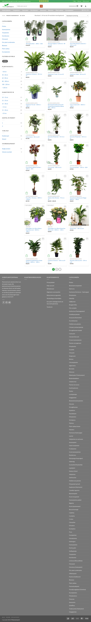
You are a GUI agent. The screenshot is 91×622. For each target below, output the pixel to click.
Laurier (71, 436)
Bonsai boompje (73, 509)
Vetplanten (72, 474)
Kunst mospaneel (74, 497)
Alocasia (71, 404)
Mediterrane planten (75, 324)
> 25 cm (4, 113)
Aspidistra (72, 410)
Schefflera (72, 605)
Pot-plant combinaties (8, 42)
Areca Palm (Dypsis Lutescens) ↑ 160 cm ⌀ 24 (78, 44)
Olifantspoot (72, 573)
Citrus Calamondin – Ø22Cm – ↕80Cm (78, 105)
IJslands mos (72, 381)
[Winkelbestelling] (77, 15)
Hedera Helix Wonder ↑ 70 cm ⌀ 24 (56, 198)
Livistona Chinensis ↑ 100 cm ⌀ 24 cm (56, 261)
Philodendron (73, 596)
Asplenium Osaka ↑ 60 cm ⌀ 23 (78, 74)
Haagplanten (72, 397)
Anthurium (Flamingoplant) (77, 311)
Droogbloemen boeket (75, 330)
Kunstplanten (69, 10)
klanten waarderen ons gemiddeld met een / (60, 0)
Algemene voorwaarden (53, 292)
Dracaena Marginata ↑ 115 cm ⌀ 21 (56, 137)
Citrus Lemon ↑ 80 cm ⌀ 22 (32, 137)
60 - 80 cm (5, 78)
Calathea (71, 512)
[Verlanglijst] (81, 6)
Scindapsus (72, 420)
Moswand (43, 10)
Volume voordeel (7, 152)
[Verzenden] (41, 6)
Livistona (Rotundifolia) (75, 560)
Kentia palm (72, 548)
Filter (5, 61)
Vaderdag (72, 461)
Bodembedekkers (74, 378)
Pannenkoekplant (74, 586)
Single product (6, 148)
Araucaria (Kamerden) (75, 317)
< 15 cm (4, 107)
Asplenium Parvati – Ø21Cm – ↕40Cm (33, 105)
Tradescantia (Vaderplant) (76, 608)
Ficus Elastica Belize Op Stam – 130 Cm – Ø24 (34, 168)
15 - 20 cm (5, 110)
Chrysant (71, 353)
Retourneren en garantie (54, 295)
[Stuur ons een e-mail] (9, 302)
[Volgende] (59, 269)
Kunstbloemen (73, 321)
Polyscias (71, 599)
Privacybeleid (50, 282)
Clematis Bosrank (74, 337)
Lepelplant (72, 468)
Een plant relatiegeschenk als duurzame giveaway (55, 303)
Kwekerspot (5, 136)
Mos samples (73, 308)
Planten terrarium (74, 385)
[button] (73, 6)
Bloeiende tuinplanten (75, 285)
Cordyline (72, 516)
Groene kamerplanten (75, 340)
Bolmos (71, 359)
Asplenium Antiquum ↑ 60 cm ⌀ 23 (34, 74)
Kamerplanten (7, 10)
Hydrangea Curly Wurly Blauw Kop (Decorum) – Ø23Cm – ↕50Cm (34, 230)
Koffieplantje (73, 551)
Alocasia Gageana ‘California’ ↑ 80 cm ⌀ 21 (56, 44)
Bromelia (71, 369)
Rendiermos (72, 455)
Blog (75, 1)
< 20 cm (4, 71)
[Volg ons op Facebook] (3, 302)
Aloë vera (71, 289)
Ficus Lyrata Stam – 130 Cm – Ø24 (78, 167)
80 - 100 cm (5, 81)
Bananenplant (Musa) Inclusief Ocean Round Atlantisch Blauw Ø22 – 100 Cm (56, 106)
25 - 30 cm (5, 103)
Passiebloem (72, 413)
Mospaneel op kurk (74, 484)
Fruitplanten (72, 449)
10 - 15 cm (5, 97)
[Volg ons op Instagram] (6, 302)
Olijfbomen (72, 301)
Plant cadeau (60, 10)
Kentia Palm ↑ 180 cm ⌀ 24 (77, 228)
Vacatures (49, 307)
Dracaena (72, 525)
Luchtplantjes (73, 394)
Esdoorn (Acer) (73, 471)
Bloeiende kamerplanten (76, 401)
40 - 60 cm (5, 75)
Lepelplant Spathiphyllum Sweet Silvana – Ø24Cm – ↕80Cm (34, 261)
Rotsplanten (72, 295)
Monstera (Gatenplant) (75, 567)
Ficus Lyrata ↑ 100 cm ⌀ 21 (54, 167)
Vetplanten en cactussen (76, 439)
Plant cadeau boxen (74, 426)
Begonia (71, 503)
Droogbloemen (73, 407)
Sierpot (4, 139)
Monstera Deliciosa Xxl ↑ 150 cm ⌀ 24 (78, 261)
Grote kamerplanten (75, 452)
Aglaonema (72, 365)
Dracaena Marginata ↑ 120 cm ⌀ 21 (78, 137)
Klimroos (71, 372)
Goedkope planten (74, 314)
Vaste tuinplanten (74, 445)
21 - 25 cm (5, 100)
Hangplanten (73, 612)
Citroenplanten (73, 362)
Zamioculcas (72, 477)
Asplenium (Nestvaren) (75, 487)
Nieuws (79, 1)
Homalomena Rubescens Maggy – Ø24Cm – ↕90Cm (78, 198)
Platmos (71, 423)
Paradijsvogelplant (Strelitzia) (77, 589)
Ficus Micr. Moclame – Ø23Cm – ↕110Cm (34, 198)
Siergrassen (72, 356)
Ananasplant (72, 442)
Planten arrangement (75, 343)
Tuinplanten (17, 10)
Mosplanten (72, 346)
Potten (4, 26)
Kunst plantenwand (74, 506)
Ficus (70, 532)
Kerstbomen (35, 10)
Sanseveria (72, 602)
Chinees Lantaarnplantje (76, 327)
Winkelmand (50, 289)
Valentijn (71, 298)
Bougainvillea (73, 305)
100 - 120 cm (5, 84)
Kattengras (72, 541)
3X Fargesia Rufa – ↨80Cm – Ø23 (34, 43)
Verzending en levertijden (54, 298)
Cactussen (72, 333)
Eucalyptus (72, 528)
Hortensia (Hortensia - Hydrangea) (79, 292)
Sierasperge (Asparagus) (76, 458)
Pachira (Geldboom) (74, 576)
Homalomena (73, 538)
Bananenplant (73, 493)
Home (3, 15)
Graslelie (71, 349)
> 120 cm (4, 87)
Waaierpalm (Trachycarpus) (77, 375)
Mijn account (86, 1)
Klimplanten (72, 417)
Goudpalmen (73, 535)
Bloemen (51, 10)
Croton (71, 519)
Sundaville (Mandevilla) (75, 465)
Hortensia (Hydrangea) (75, 433)
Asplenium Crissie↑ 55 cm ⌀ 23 (56, 74)
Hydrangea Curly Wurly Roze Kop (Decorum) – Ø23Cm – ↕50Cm (56, 229)
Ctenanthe (72, 522)
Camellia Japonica (74, 490)
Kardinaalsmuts (73, 388)
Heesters (71, 429)
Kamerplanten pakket (75, 500)
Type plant (25, 10)
